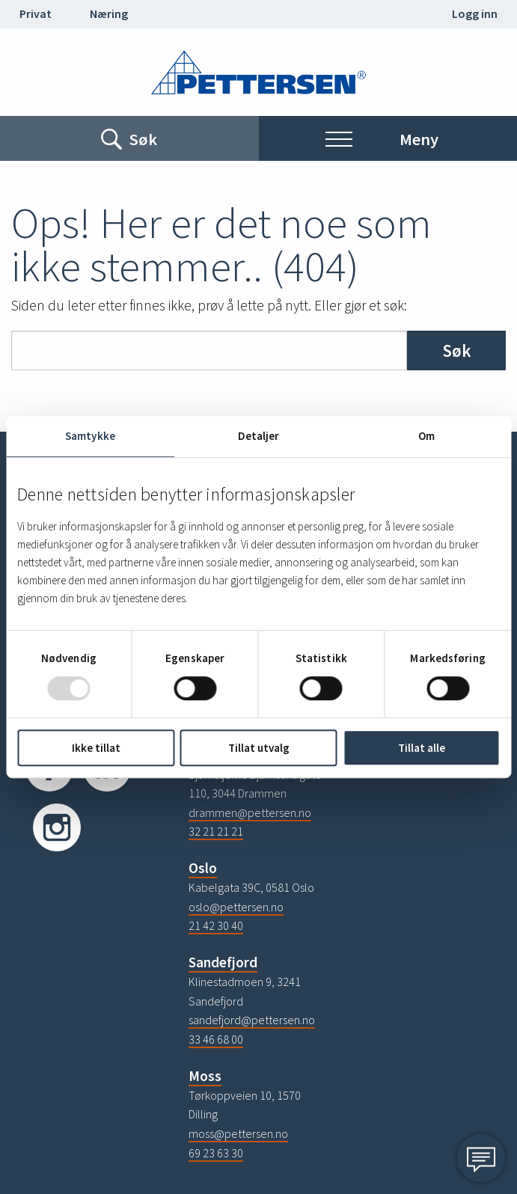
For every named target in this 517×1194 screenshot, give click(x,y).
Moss (205, 1076)
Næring (109, 13)
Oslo (203, 868)
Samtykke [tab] (90, 436)
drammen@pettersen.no (250, 812)
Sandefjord (223, 962)
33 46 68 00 (216, 1039)
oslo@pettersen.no (236, 906)
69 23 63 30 (216, 1152)
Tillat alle (421, 748)
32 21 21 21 (216, 831)
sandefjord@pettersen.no (252, 1019)
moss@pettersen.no (238, 1133)
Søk (456, 350)
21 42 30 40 (216, 925)
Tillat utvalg (259, 748)
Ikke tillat (96, 748)
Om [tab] (426, 436)
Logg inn (475, 13)
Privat (35, 13)
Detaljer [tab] (259, 436)
